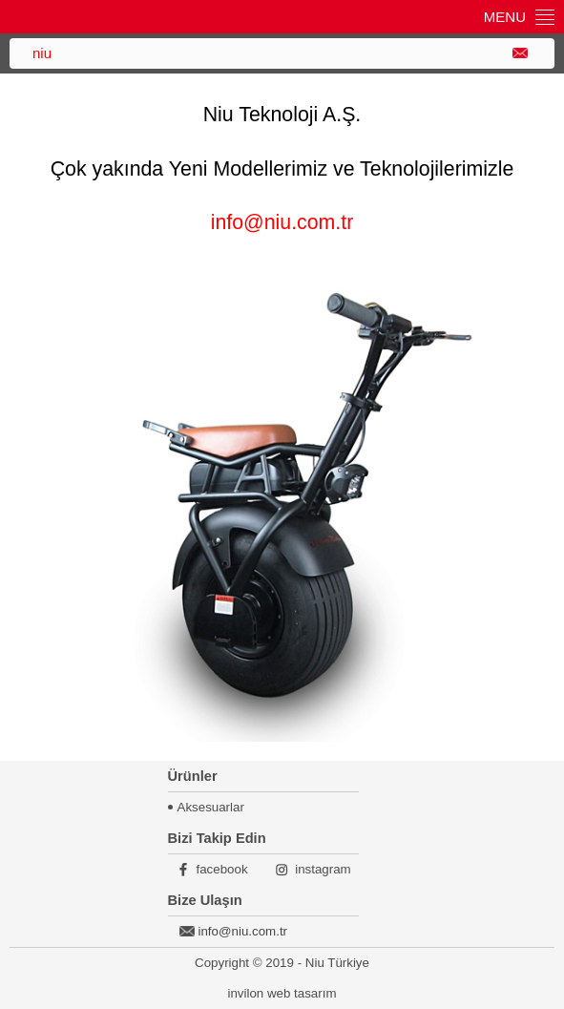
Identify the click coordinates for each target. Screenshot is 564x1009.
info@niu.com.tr (282, 222)
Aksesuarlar (211, 807)
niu (42, 53)
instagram (323, 869)
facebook (222, 869)
